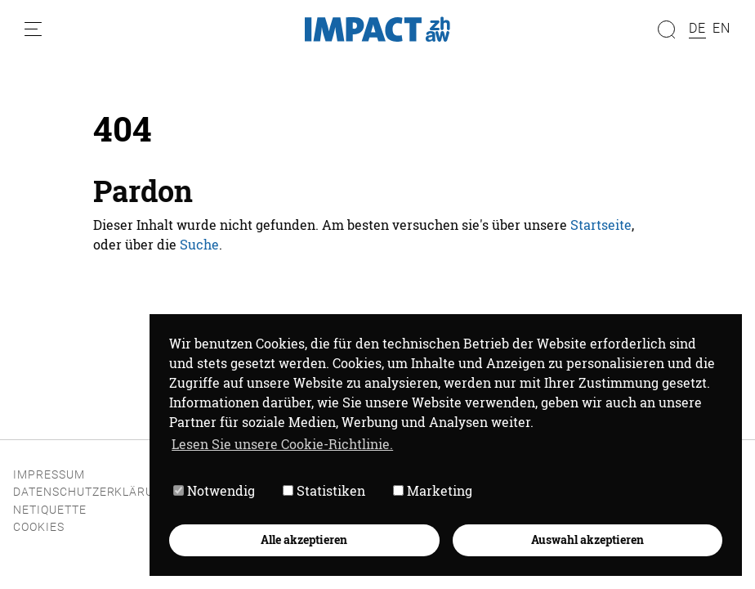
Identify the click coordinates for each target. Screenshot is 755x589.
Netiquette (50, 510)
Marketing (432, 490)
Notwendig (214, 490)
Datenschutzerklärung (92, 492)
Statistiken (324, 490)
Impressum (49, 475)
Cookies (39, 527)
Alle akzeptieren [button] (304, 539)
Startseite (601, 224)
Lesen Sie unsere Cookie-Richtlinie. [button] (282, 443)
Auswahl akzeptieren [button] (587, 539)
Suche (199, 244)
